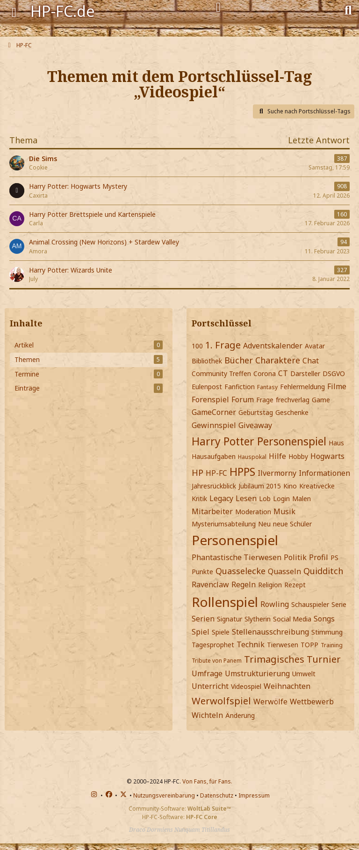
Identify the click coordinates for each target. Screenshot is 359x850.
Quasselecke (240, 571)
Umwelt (304, 673)
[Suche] (348, 9)
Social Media (292, 618)
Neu (264, 523)
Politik (295, 557)
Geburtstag (255, 412)
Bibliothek (207, 360)
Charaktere (277, 360)
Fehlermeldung (302, 386)
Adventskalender (272, 345)
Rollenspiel (225, 602)
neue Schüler (292, 523)
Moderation (253, 511)
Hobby (298, 456)
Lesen (246, 498)
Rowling (274, 604)
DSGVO (334, 373)
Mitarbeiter (212, 511)
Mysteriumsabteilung (224, 523)
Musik (284, 511)
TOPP (309, 644)
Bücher (238, 360)
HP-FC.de (62, 11)
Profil (318, 557)
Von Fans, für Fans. (207, 781)
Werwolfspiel (221, 701)
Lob (265, 498)
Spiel (200, 632)
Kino (290, 485)
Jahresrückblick (214, 485)
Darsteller (305, 373)
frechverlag (292, 399)
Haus (336, 442)
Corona (264, 373)
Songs (324, 618)
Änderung (240, 715)
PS (334, 557)
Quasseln (284, 571)
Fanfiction (239, 386)
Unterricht (210, 686)
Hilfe (277, 456)
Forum (242, 399)
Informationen (324, 473)
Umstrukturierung (257, 673)
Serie (338, 604)
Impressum (254, 795)
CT (283, 373)
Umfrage (207, 673)
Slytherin (257, 618)
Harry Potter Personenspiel (259, 441)
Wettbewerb (312, 701)
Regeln (243, 584)
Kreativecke (317, 485)
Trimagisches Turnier (292, 659)
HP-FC (216, 473)
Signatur (229, 618)
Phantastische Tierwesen (236, 557)
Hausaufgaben (214, 456)
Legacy (221, 498)
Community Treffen (221, 373)
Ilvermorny (277, 473)
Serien (203, 618)
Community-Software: (180, 809)
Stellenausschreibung (270, 632)
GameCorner (214, 412)
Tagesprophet (213, 644)
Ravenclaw (210, 584)
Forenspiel (210, 399)
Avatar (315, 345)
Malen (301, 498)
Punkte (202, 571)
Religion (270, 584)
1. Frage (223, 345)
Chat (310, 360)
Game (321, 399)
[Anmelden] (218, 7)
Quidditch (323, 571)
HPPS (242, 471)
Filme (336, 386)
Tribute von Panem (217, 661)
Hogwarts (327, 456)
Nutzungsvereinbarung (164, 795)
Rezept (295, 584)
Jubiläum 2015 (259, 485)
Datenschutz (216, 795)
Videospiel (246, 686)
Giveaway (255, 425)
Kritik (199, 498)
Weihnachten (287, 686)
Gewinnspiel (214, 425)
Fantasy (267, 387)
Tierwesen (282, 644)
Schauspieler (310, 604)
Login (281, 498)
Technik (251, 644)
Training (332, 645)
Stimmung (327, 632)
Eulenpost (207, 386)
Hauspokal (252, 457)
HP (197, 472)
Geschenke (292, 412)
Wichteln (207, 715)
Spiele (221, 632)
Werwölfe (270, 701)
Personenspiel (235, 540)
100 (197, 345)
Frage (264, 399)
